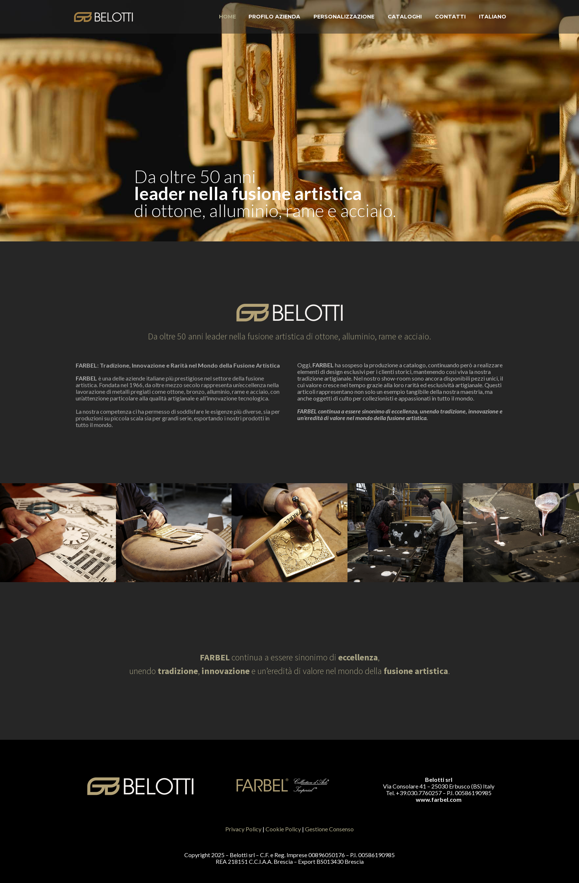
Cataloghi (405, 16)
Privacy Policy (243, 828)
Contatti (450, 16)
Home (227, 16)
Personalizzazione (344, 16)
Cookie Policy (283, 828)
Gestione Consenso (329, 828)
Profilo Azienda (274, 16)
